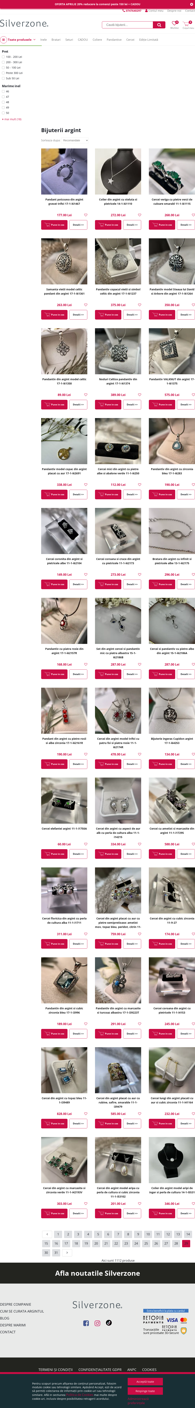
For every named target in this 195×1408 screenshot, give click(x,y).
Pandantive (114, 39)
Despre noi (174, 10)
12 (168, 1234)
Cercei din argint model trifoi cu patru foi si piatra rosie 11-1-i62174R (118, 743)
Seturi (69, 39)
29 (186, 1243)
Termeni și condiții (55, 1369)
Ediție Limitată (148, 39)
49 (7, 107)
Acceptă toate (145, 1381)
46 (7, 91)
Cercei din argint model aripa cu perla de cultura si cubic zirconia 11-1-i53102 (118, 1192)
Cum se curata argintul (22, 1311)
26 (156, 1243)
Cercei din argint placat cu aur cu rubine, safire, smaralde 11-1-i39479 (118, 1102)
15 (46, 1243)
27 (166, 1243)
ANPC (131, 1369)
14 (188, 1234)
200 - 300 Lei (14, 62)
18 (76, 1243)
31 (56, 1253)
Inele (43, 39)
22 (116, 1243)
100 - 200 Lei (14, 57)
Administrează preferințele (138, 1401)
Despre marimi (13, 1325)
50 (7, 113)
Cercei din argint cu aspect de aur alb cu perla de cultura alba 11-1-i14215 (118, 833)
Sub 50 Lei (12, 78)
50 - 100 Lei (13, 67)
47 (7, 97)
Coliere (97, 39)
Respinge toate (145, 1391)
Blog (4, 1318)
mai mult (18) (11, 119)
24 (136, 1243)
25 (146, 1243)
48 (7, 102)
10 (148, 1234)
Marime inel (11, 86)
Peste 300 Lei (14, 73)
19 (86, 1243)
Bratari (56, 39)
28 (176, 1243)
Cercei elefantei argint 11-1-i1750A (64, 828)
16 (56, 1243)
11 (158, 1234)
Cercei (130, 39)
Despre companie (15, 1304)
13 (178, 1234)
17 (66, 1243)
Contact (190, 10)
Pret (5, 51)
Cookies (149, 1369)
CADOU (83, 39)
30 (46, 1253)
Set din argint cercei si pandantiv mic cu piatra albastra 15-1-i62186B (118, 653)
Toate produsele (18, 39)
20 (96, 1243)
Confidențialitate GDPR (100, 1369)
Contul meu (154, 10)
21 (106, 1243)
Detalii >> (78, 224)
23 (126, 1243)
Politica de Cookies (79, 1395)
